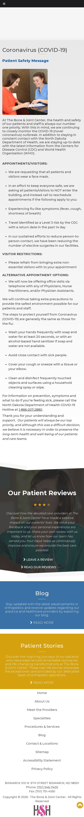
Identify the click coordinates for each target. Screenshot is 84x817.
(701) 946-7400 (47, 787)
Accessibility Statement (42, 760)
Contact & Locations (42, 743)
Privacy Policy (42, 769)
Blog (42, 593)
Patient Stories (42, 645)
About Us (42, 701)
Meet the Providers (42, 710)
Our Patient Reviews (42, 493)
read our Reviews (38, 567)
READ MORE (42, 622)
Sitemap (42, 752)
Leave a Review (38, 559)
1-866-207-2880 (30, 409)
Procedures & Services (42, 726)
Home (42, 693)
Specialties (42, 718)
